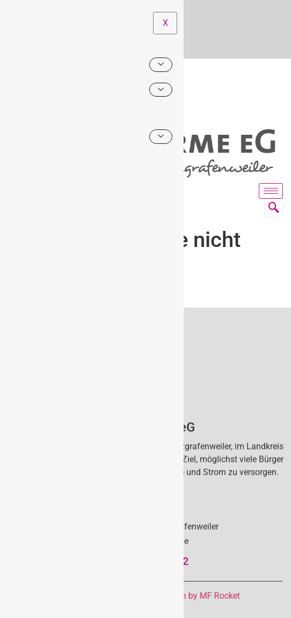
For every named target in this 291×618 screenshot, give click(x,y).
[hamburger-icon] (271, 191)
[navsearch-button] (273, 208)
